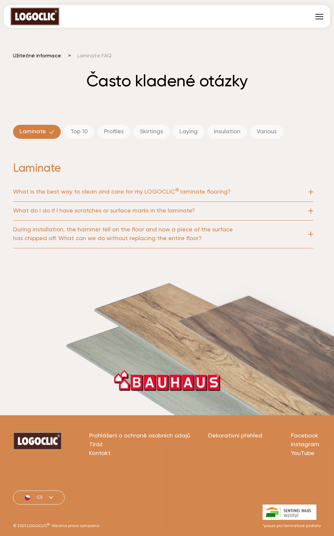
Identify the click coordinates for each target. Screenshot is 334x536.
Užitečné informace (37, 56)
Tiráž (96, 468)
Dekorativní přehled (235, 460)
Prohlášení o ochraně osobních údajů (139, 460)
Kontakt (100, 477)
